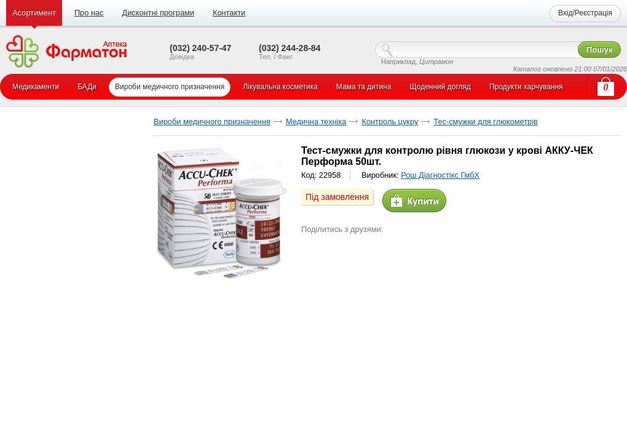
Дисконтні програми (158, 12)
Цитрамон (436, 61)
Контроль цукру (389, 121)
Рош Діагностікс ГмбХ (440, 175)
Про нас (89, 12)
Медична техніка (316, 121)
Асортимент (34, 12)
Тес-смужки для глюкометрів (485, 121)
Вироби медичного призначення (212, 121)
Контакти (229, 12)
